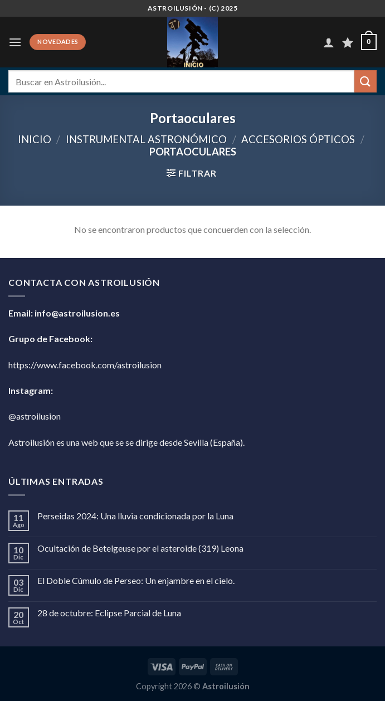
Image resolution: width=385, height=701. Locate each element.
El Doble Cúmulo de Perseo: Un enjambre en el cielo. (136, 580)
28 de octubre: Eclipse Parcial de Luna (109, 612)
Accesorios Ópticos (298, 139)
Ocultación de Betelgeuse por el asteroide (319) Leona (140, 548)
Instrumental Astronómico (146, 139)
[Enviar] (365, 81)
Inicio (34, 139)
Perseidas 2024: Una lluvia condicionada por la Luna (135, 515)
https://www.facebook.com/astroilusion (85, 364)
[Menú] (15, 42)
